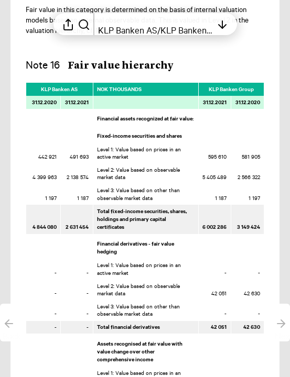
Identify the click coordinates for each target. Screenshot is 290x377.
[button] (108, 65)
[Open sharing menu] (68, 24)
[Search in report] (84, 24)
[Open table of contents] (155, 24)
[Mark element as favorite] (270, 89)
